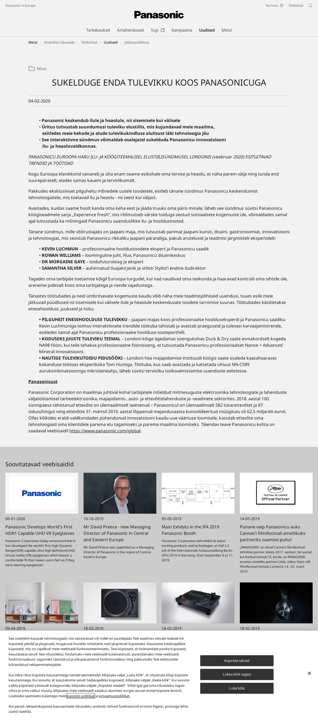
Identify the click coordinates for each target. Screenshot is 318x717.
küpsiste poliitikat (81, 699)
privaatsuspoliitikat (114, 699)
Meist (32, 42)
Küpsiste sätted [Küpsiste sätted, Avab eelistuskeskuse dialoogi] (236, 663)
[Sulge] (309, 676)
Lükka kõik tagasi (237, 677)
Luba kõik (237, 691)
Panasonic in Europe (20, 5)
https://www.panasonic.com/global (105, 431)
